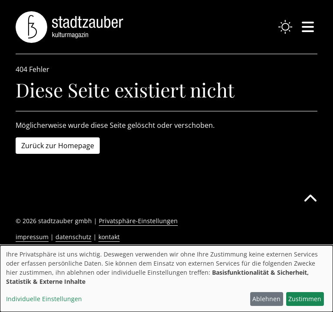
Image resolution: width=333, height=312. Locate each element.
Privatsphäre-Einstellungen (138, 221)
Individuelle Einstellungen (44, 299)
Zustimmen (304, 299)
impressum (32, 237)
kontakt (109, 237)
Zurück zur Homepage (57, 145)
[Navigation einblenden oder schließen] (307, 27)
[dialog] (166, 278)
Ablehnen (266, 299)
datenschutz (73, 237)
